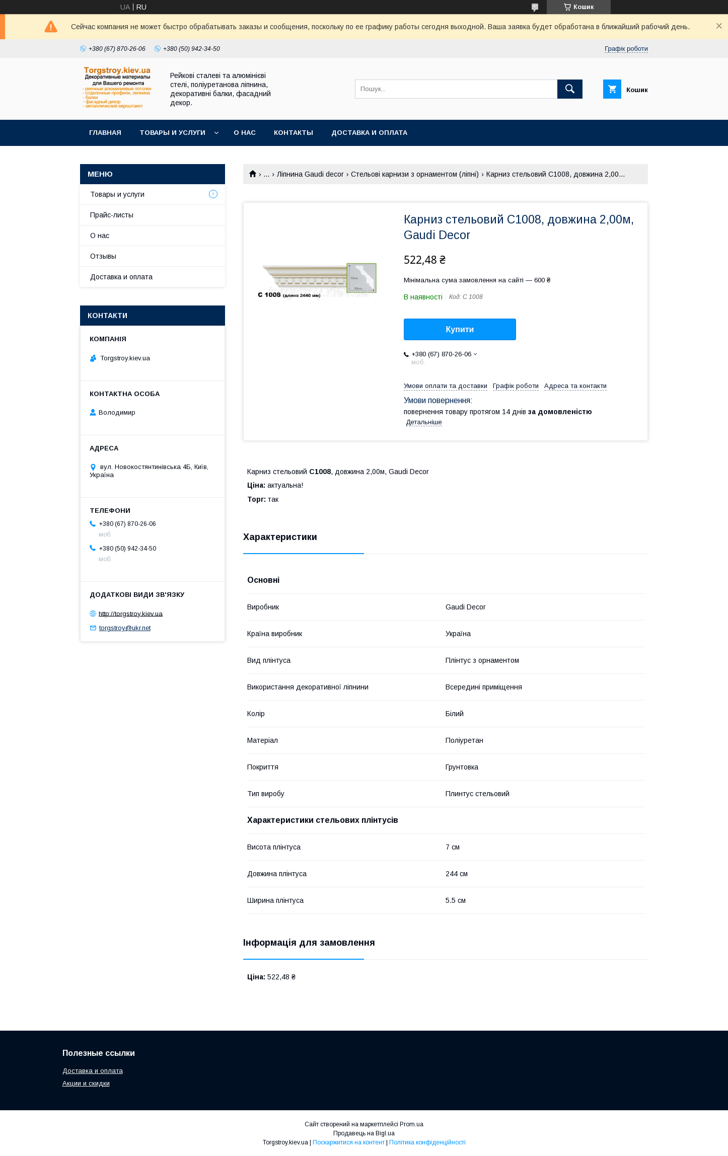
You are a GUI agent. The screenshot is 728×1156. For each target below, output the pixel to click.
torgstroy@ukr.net (125, 628)
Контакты (293, 132)
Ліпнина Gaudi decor (310, 174)
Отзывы (103, 256)
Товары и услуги (172, 132)
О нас (245, 132)
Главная (105, 132)
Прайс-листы (111, 215)
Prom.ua (411, 1124)
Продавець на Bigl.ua (364, 1133)
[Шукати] (570, 89)
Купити (460, 329)
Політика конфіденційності (427, 1142)
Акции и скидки (86, 1083)
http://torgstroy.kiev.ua (131, 613)
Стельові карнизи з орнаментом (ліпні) (415, 174)
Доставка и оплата (369, 132)
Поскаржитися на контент (349, 1142)
